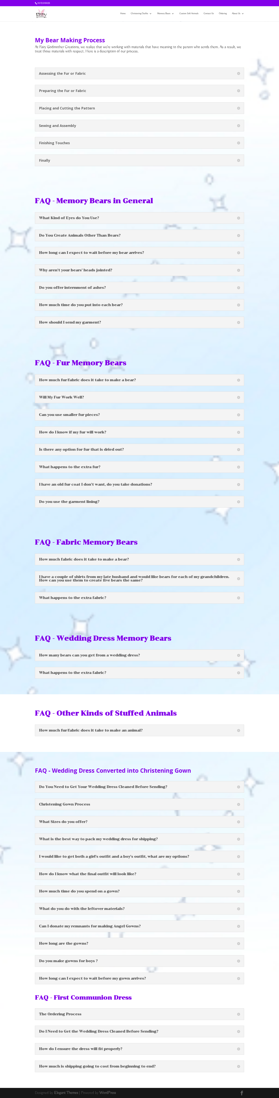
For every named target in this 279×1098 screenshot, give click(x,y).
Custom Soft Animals (188, 13)
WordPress (107, 1092)
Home (123, 13)
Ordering (223, 13)
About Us (236, 13)
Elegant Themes (66, 1092)
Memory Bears (163, 13)
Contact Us (209, 13)
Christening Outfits (139, 13)
